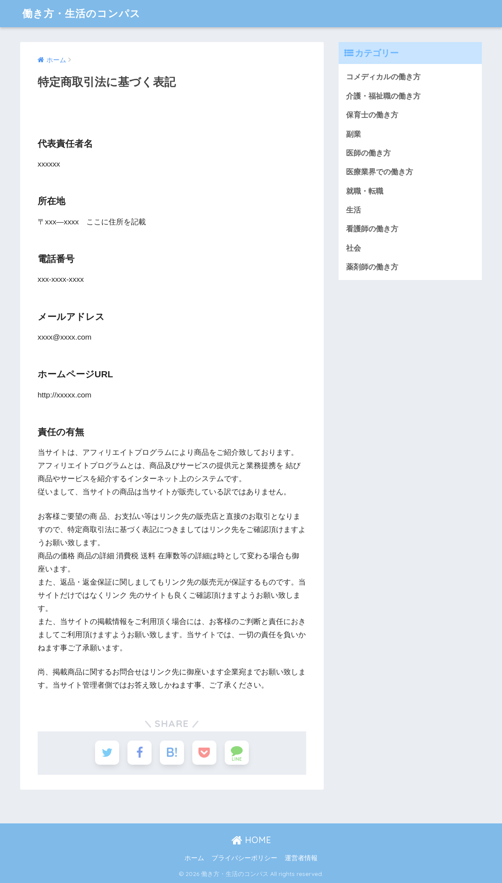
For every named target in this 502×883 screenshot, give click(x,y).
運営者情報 (301, 857)
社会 (353, 248)
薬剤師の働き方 (372, 267)
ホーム (194, 857)
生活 (353, 210)
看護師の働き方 (372, 229)
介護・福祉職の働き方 (383, 96)
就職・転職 (364, 191)
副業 (353, 134)
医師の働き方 (368, 153)
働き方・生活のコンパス (81, 13)
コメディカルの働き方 (383, 77)
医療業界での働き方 (379, 172)
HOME (251, 839)
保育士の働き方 (372, 115)
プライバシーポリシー (244, 857)
